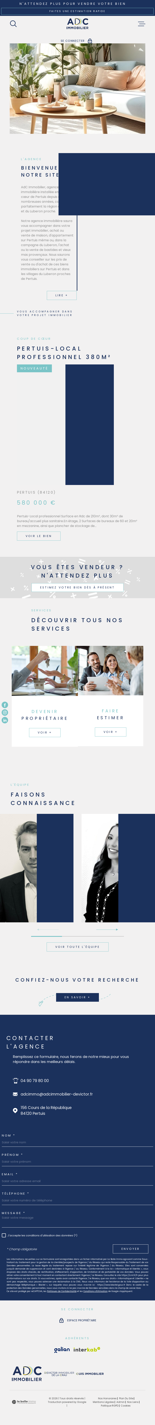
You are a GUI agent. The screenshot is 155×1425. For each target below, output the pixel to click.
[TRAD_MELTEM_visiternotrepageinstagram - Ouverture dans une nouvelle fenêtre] (5, 712)
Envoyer (130, 1249)
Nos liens (132, 1402)
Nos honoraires (107, 1398)
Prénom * (12, 1154)
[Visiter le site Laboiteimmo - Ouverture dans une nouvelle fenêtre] (24, 1402)
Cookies (126, 1406)
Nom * (9, 1135)
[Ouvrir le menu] (141, 24)
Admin (120, 1402)
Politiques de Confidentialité (61, 1291)
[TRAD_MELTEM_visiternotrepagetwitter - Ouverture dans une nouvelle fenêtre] (5, 720)
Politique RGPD (109, 1405)
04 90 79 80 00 (35, 1080)
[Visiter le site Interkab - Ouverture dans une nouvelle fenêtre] (62, 1350)
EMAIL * (10, 1174)
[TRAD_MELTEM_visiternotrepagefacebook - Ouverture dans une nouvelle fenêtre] (5, 705)
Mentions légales (103, 1402)
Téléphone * (16, 1193)
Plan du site (126, 1398)
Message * (14, 1212)
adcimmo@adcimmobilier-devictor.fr (57, 1094)
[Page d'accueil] (77, 24)
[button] (107, 929)
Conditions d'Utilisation (95, 1291)
